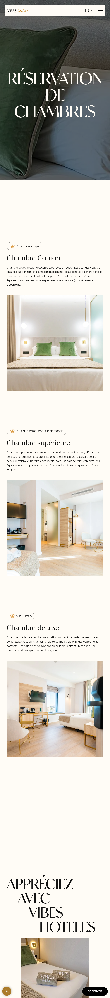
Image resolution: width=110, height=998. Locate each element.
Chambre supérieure (38, 442)
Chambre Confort (34, 257)
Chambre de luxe (33, 627)
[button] (88, 11)
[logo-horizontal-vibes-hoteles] (18, 11)
